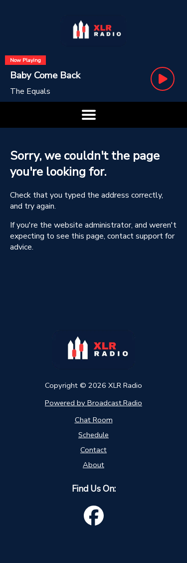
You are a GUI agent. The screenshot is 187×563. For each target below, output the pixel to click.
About (93, 465)
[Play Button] (163, 79)
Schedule (93, 435)
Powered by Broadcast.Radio (93, 403)
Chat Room (94, 420)
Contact (93, 450)
